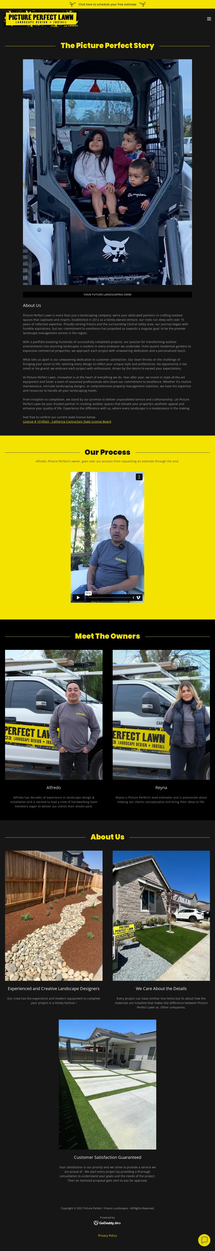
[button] (209, 19)
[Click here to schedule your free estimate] (107, 4)
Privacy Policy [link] (107, 1235)
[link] (41, 18)
